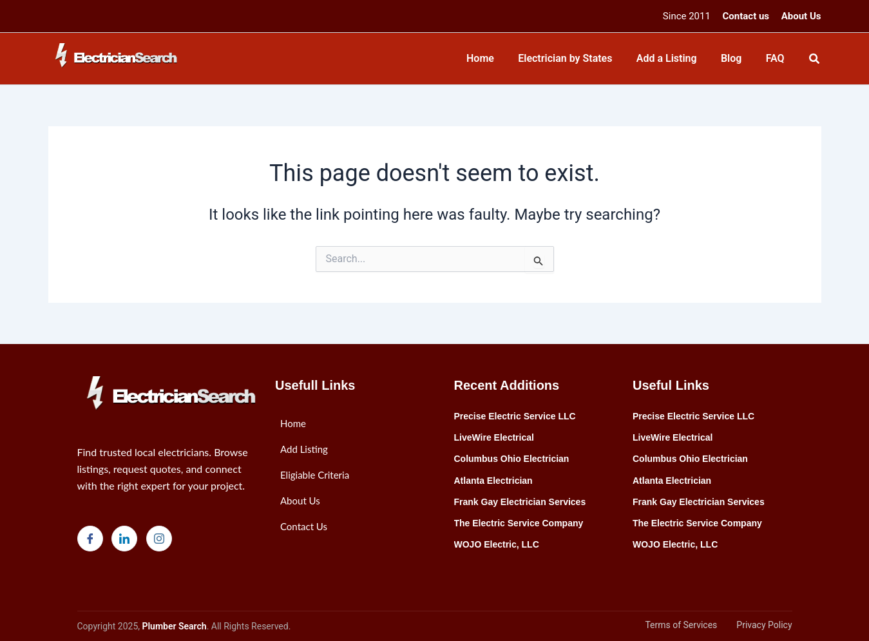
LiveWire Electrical (494, 437)
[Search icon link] (815, 60)
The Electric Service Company (519, 523)
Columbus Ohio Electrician (511, 459)
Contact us (746, 16)
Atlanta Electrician (493, 480)
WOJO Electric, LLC (496, 544)
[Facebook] (90, 538)
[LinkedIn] (124, 538)
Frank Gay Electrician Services (520, 502)
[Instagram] (159, 538)
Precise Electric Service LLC (515, 416)
